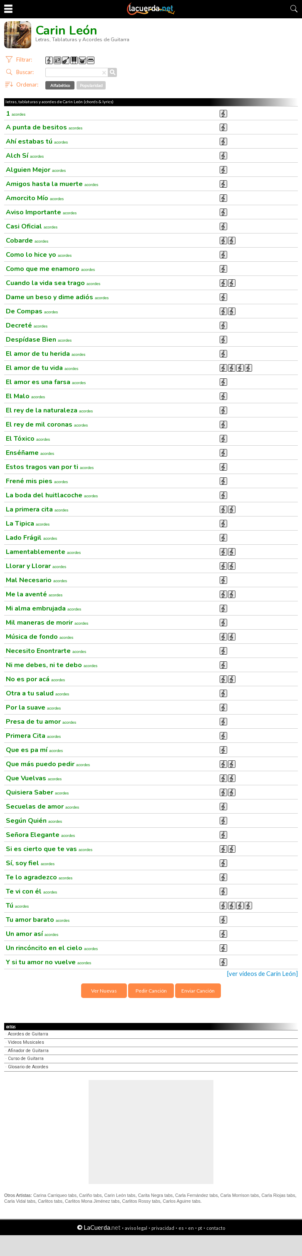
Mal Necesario (36, 580)
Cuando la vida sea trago (53, 283)
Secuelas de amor (42, 806)
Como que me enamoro (50, 268)
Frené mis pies (37, 481)
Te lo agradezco (39, 877)
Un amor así (32, 933)
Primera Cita (33, 735)
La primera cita (37, 509)
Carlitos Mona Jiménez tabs (92, 1201)
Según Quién (34, 820)
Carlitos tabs (50, 1201)
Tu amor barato (37, 919)
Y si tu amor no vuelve (48, 962)
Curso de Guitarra (26, 1058)
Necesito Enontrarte (46, 650)
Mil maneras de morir (47, 622)
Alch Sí (25, 155)
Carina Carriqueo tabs (55, 1195)
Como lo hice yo (39, 254)
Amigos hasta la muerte (52, 184)
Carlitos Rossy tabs (141, 1201)
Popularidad (91, 85)
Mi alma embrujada (43, 608)
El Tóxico (28, 438)
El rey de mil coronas (47, 424)
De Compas (32, 311)
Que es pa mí (34, 750)
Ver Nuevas (104, 991)
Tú (17, 905)
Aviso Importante (41, 212)
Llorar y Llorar (36, 566)
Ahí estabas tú (37, 141)
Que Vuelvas (34, 778)
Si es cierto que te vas (49, 849)
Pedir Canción (151, 991)
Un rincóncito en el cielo (52, 948)
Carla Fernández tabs (196, 1195)
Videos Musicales (26, 1042)
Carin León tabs (119, 1195)
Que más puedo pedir (48, 764)
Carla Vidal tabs (19, 1201)
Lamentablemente (43, 551)
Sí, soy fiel (30, 863)
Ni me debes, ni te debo (51, 665)
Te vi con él (31, 891)
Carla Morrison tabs (239, 1195)
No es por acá (35, 679)
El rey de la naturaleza (49, 410)
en (191, 1228)
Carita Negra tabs (155, 1195)
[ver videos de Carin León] (262, 973)
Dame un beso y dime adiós (57, 297)
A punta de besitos (44, 127)
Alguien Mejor (36, 169)
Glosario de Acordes (28, 1067)
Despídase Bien (39, 339)
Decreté (26, 325)
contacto (215, 1228)
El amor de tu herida (45, 353)
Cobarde (27, 240)
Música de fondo (39, 636)
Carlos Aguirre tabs (182, 1201)
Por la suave (33, 707)
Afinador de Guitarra (28, 1050)
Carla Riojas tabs (278, 1195)
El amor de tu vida (42, 367)
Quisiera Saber (37, 792)
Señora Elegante (40, 834)
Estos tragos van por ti (50, 467)
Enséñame (30, 452)
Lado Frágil (31, 537)
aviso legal (136, 1228)
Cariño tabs (90, 1195)
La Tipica (28, 523)
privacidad (162, 1228)
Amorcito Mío (35, 198)
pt (200, 1228)
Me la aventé (34, 594)
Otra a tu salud (37, 693)
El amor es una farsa (46, 382)
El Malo (25, 396)
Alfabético (60, 85)
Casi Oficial (31, 226)
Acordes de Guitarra (28, 1034)
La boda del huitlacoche (52, 495)
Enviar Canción (198, 991)
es (181, 1228)
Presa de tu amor (41, 721)
